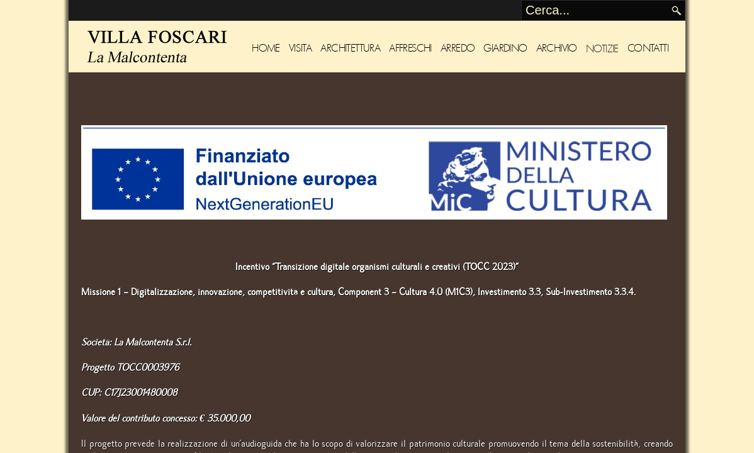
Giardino (505, 48)
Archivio (556, 48)
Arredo (458, 48)
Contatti (647, 48)
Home (266, 48)
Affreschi (410, 48)
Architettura (350, 48)
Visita (300, 48)
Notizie (602, 48)
